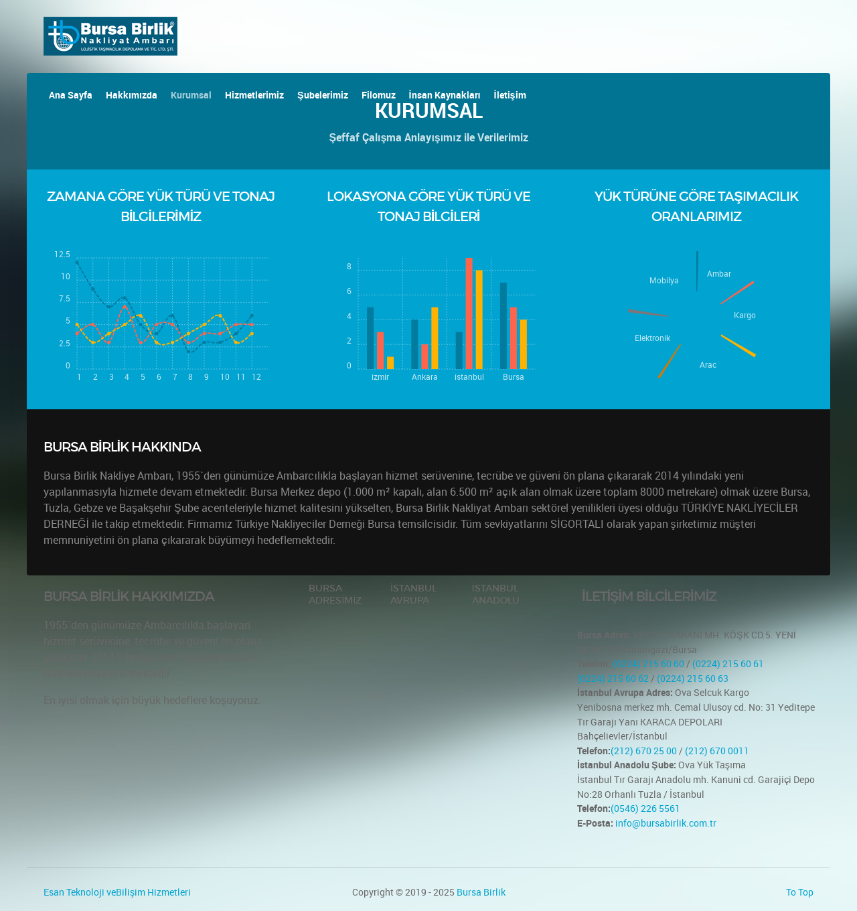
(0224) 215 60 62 (613, 678)
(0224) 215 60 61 (728, 663)
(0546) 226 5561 (645, 808)
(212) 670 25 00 (644, 750)
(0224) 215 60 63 (692, 678)
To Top (799, 892)
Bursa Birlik (481, 892)
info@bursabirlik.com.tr (665, 823)
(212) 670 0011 (717, 750)
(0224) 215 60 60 (647, 663)
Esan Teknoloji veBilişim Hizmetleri (117, 892)
